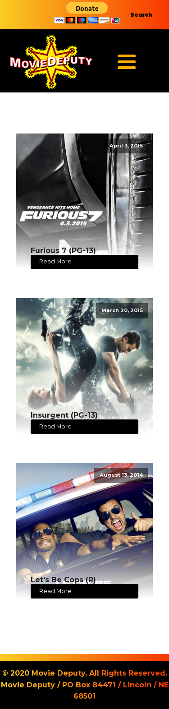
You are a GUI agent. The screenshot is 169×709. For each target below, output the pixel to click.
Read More (55, 261)
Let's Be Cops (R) (63, 579)
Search (141, 14)
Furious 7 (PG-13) (63, 250)
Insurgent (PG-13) (64, 415)
